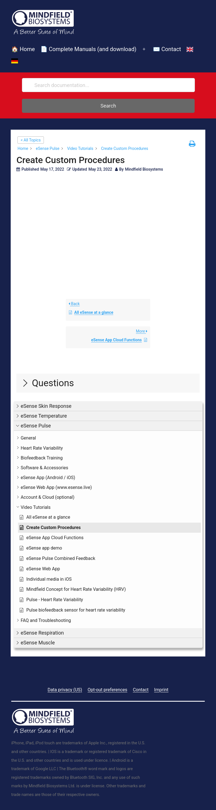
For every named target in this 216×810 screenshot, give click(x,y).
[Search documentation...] (108, 85)
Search (108, 106)
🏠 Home (23, 49)
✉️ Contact (167, 49)
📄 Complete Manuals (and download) (88, 49)
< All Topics (30, 140)
